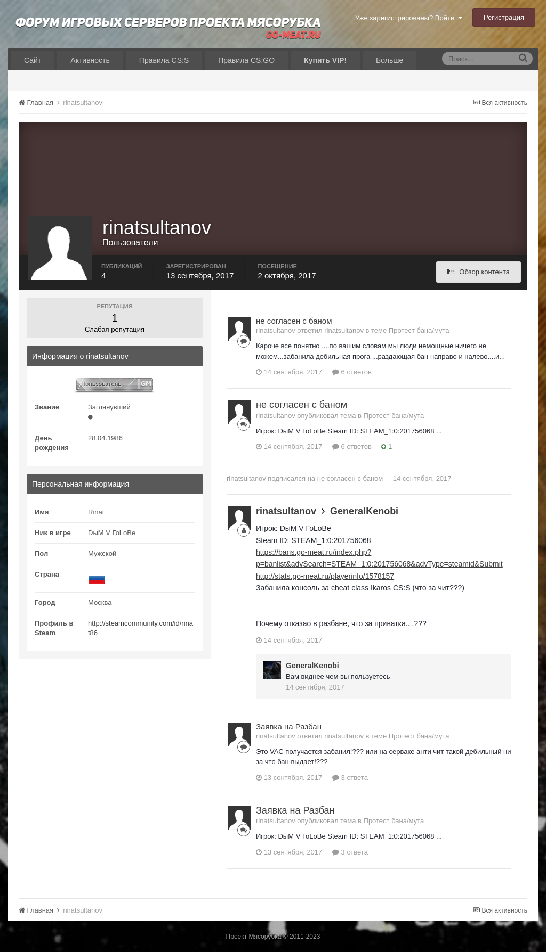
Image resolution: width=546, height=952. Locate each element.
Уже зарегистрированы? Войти (408, 18)
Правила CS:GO (246, 60)
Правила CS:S (164, 60)
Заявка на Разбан (289, 726)
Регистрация (504, 17)
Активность (90, 60)
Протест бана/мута (419, 330)
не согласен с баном (294, 320)
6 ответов (352, 372)
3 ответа (350, 778)
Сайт (32, 60)
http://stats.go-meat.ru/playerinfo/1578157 (325, 576)
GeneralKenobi (364, 511)
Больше (389, 60)
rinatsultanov (246, 478)
